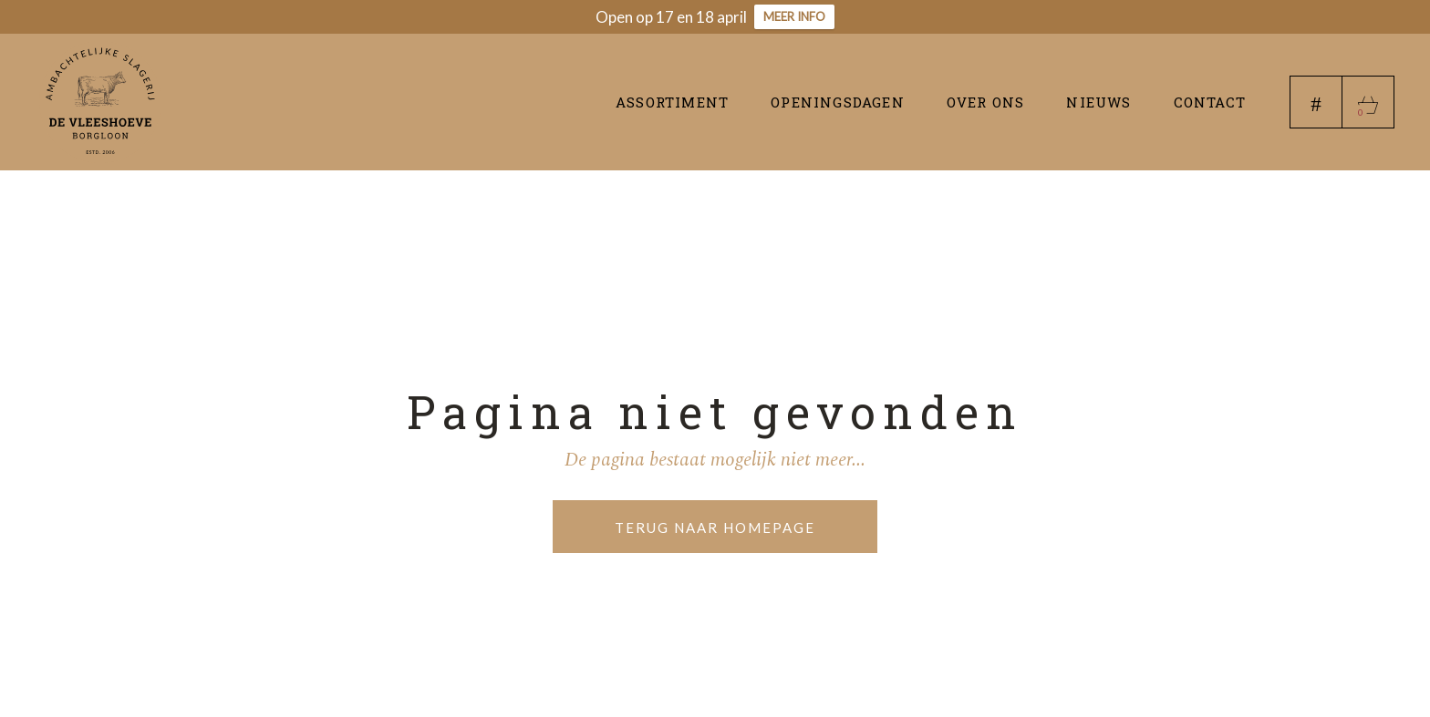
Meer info (794, 16)
